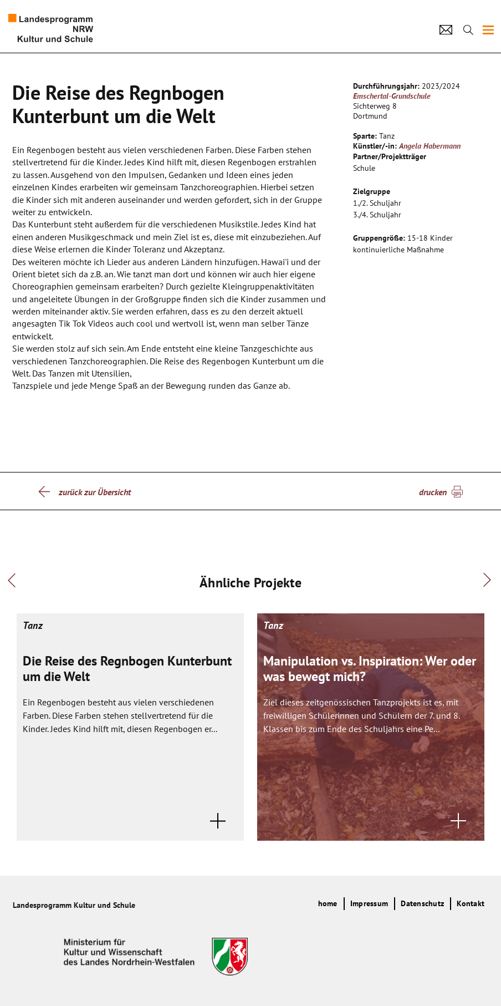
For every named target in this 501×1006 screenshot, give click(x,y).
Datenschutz (422, 903)
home (328, 903)
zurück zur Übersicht (95, 491)
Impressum (369, 903)
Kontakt (470, 903)
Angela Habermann (430, 146)
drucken (433, 491)
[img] (488, 30)
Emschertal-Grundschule (392, 96)
